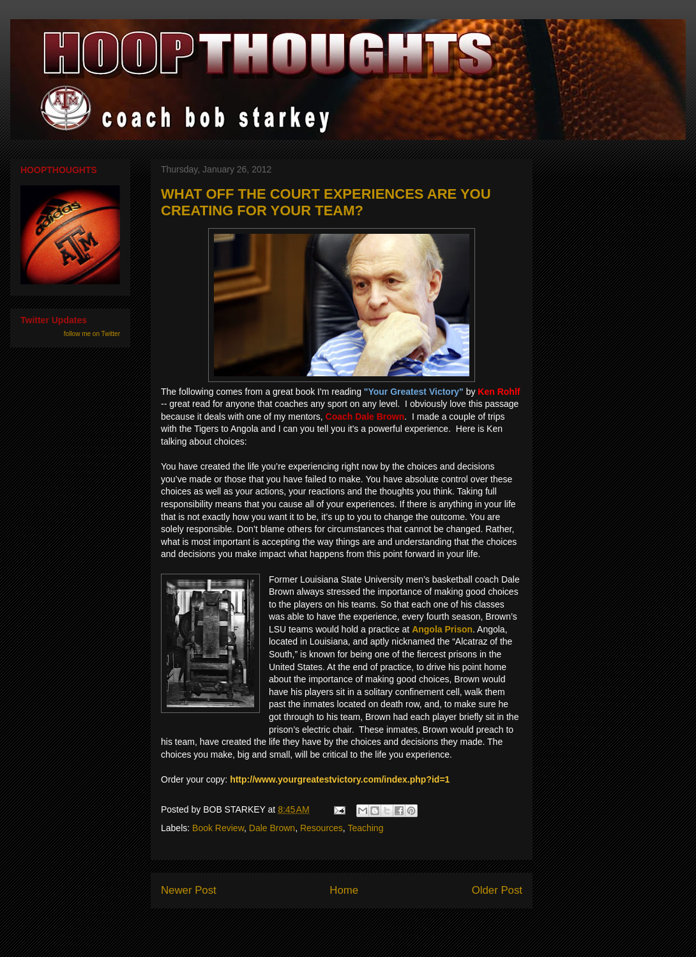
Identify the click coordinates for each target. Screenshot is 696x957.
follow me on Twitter (92, 333)
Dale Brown (272, 828)
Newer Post (188, 890)
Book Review (218, 828)
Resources (321, 828)
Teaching (365, 828)
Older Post (497, 890)
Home (343, 890)
